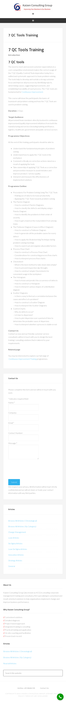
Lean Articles (13, 538)
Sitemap (49, 694)
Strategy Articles (15, 560)
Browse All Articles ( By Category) (22, 526)
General (11, 566)
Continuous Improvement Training (22, 359)
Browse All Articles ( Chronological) (22, 521)
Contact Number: (15, 433)
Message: (12, 443)
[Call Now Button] (60, 697)
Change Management (17, 532)
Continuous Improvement (32, 92)
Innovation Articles (16, 555)
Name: (11, 402)
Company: (12, 413)
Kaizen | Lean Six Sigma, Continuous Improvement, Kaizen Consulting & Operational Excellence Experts (33, 7)
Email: (11, 423)
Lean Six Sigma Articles (17, 549)
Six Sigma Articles (15, 543)
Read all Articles (9, 663)
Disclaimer (43, 696)
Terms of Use (31, 696)
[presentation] (18, 468)
